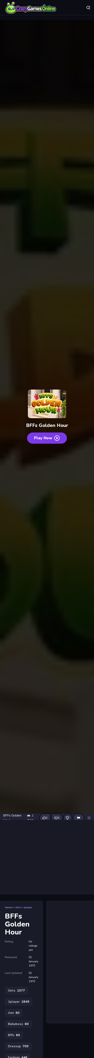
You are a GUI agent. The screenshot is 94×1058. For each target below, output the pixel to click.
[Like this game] (45, 817)
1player (28, 907)
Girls (18, 907)
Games (9, 907)
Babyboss (18, 1024)
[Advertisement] (47, 857)
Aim (14, 1012)
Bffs (14, 1035)
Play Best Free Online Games (31, 8)
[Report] (78, 817)
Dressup (18, 1046)
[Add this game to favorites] (67, 817)
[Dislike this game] (57, 817)
